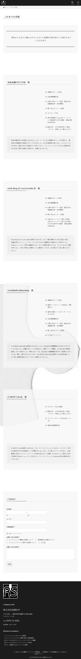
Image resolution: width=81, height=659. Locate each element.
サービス (30, 652)
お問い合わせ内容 (13, 537)
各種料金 (37, 652)
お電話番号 (10, 527)
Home (17, 652)
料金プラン (38, 654)
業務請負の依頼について (46, 540)
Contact (63, 652)
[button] (72, 3)
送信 (9, 564)
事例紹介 (45, 652)
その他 (43, 542)
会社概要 (23, 652)
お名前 (9, 509)
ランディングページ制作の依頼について (22, 542)
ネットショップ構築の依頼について (21, 540)
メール (9, 519)
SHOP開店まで (54, 652)
